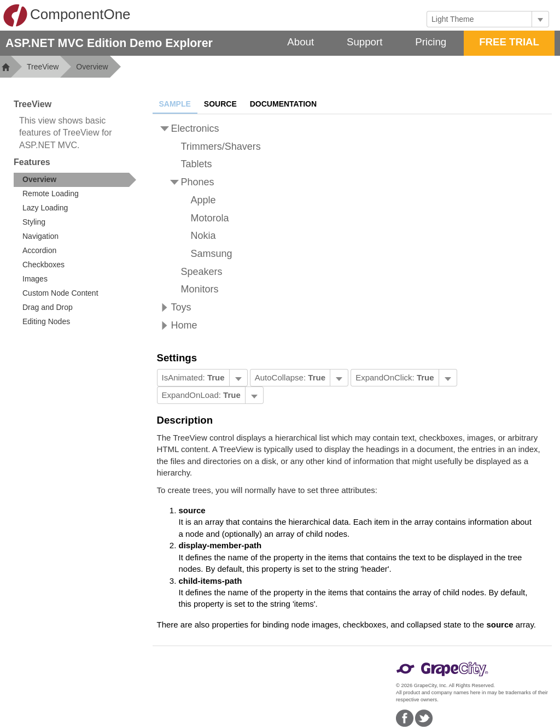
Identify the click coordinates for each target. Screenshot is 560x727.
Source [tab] (220, 103)
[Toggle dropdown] (540, 19)
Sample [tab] (175, 103)
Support (364, 42)
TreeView (43, 66)
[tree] (352, 227)
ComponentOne (67, 15)
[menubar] (202, 377)
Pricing (430, 42)
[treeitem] (75, 180)
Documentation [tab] (283, 103)
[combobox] (479, 19)
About (300, 42)
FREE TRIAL (509, 42)
